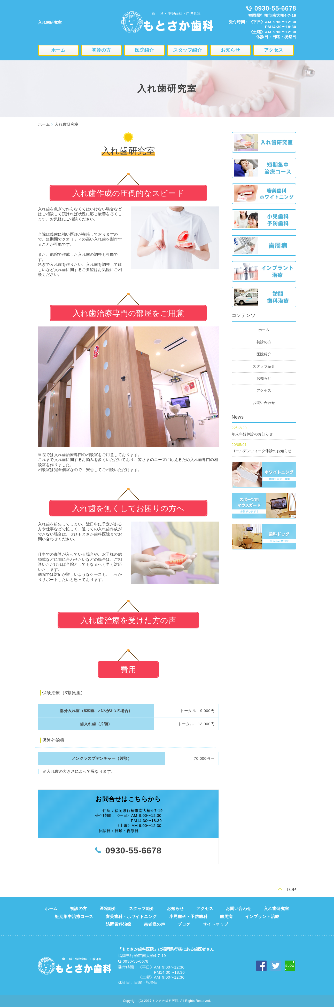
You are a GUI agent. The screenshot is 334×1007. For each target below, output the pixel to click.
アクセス (273, 50)
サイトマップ (215, 924)
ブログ (183, 924)
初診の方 (101, 50)
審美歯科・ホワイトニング (131, 916)
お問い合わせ (264, 403)
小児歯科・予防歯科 (188, 916)
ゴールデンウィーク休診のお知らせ (262, 451)
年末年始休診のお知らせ (252, 434)
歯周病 (226, 916)
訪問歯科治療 (118, 924)
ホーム (58, 50)
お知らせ (230, 50)
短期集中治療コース (74, 916)
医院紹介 (144, 50)
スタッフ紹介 (187, 50)
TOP (291, 889)
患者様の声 (154, 924)
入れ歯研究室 (67, 124)
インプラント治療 (262, 916)
